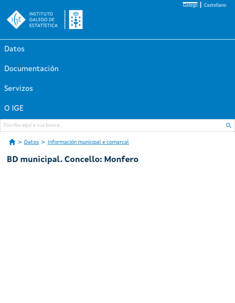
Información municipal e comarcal (88, 142)
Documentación (31, 69)
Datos (14, 49)
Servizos (18, 89)
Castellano (215, 5)
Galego (190, 5)
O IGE (14, 108)
